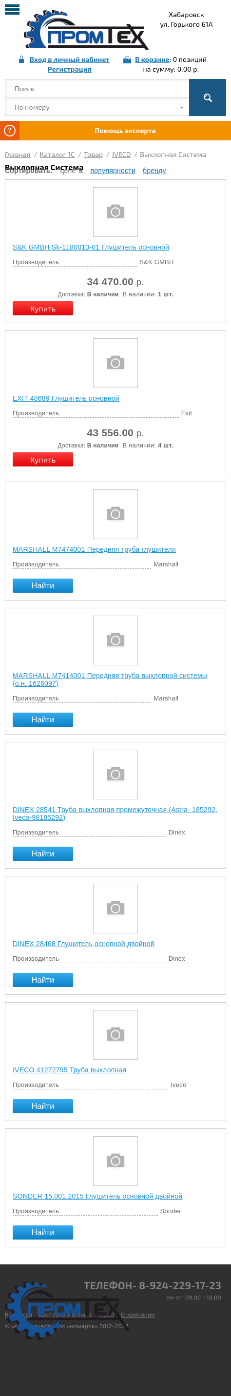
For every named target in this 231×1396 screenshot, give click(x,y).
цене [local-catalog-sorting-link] (68, 170)
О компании (138, 1314)
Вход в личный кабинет (70, 59)
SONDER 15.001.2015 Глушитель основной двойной (97, 1196)
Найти (43, 586)
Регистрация (70, 69)
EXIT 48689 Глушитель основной (66, 398)
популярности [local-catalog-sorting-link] (112, 170)
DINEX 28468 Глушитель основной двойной (83, 944)
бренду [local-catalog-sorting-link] (154, 170)
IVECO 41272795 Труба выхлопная (69, 1070)
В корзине (152, 59)
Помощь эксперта (125, 130)
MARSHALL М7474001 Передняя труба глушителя (94, 549)
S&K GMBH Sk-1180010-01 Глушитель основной (91, 247)
